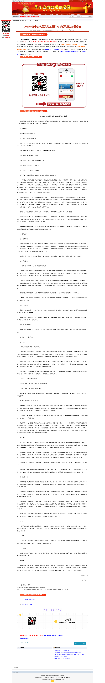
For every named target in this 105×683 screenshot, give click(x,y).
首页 (14, 14)
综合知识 (52, 14)
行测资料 (45, 14)
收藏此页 (77, 643)
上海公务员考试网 (24, 20)
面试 (57, 14)
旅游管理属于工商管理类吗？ (62, 650)
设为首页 (85, 1)
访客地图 (71, 1)
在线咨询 (73, 14)
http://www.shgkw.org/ (47, 677)
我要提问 (72, 30)
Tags (17, 672)
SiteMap (75, 1)
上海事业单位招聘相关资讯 (28, 599)
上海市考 (20, 14)
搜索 (90, 16)
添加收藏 (90, 1)
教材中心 (79, 14)
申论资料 (39, 14)
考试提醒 (83, 643)
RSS (14, 672)
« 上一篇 (20, 642)
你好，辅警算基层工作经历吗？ (62, 658)
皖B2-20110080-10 (65, 677)
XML (63, 679)
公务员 (36, 20)
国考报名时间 (16, 16)
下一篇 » (27, 642)
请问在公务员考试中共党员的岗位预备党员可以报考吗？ (68, 652)
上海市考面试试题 (64, 14)
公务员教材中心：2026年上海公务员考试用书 (29, 16)
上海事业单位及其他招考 (29, 14)
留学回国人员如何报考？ (61, 656)
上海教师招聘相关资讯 (27, 604)
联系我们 (62, 675)
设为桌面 (80, 1)
